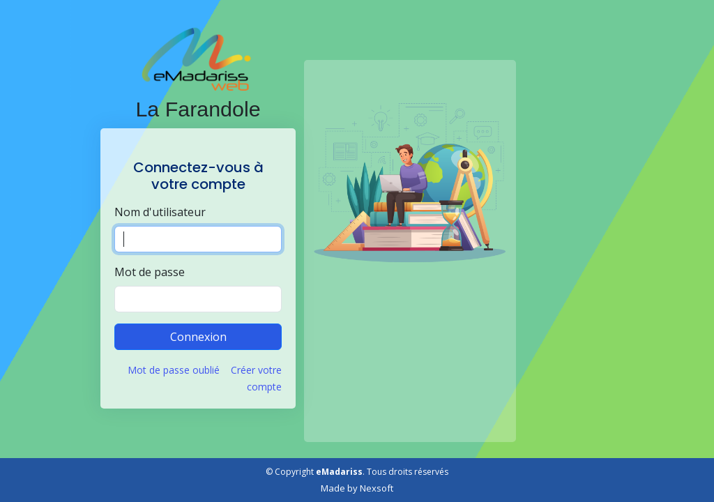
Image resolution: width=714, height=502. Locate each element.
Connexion (198, 336)
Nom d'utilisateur (160, 212)
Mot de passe (149, 272)
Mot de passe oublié (174, 369)
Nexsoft (376, 488)
